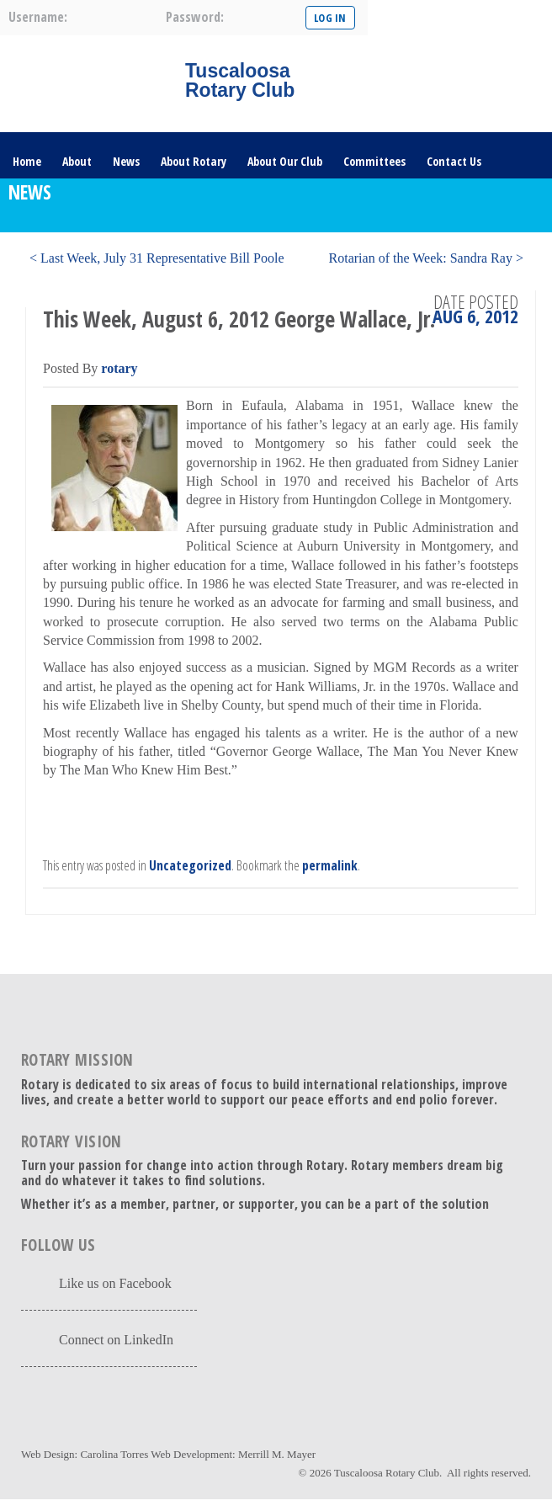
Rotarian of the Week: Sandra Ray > (426, 258)
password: (195, 17)
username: (37, 17)
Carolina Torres (114, 1454)
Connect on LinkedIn (116, 1340)
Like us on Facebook (115, 1283)
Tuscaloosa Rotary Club (386, 1472)
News (126, 161)
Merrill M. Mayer (277, 1454)
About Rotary (193, 161)
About (77, 161)
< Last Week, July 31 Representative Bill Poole (156, 258)
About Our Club (284, 161)
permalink (330, 865)
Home (27, 161)
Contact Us (454, 161)
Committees (374, 161)
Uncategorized (190, 865)
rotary (119, 368)
